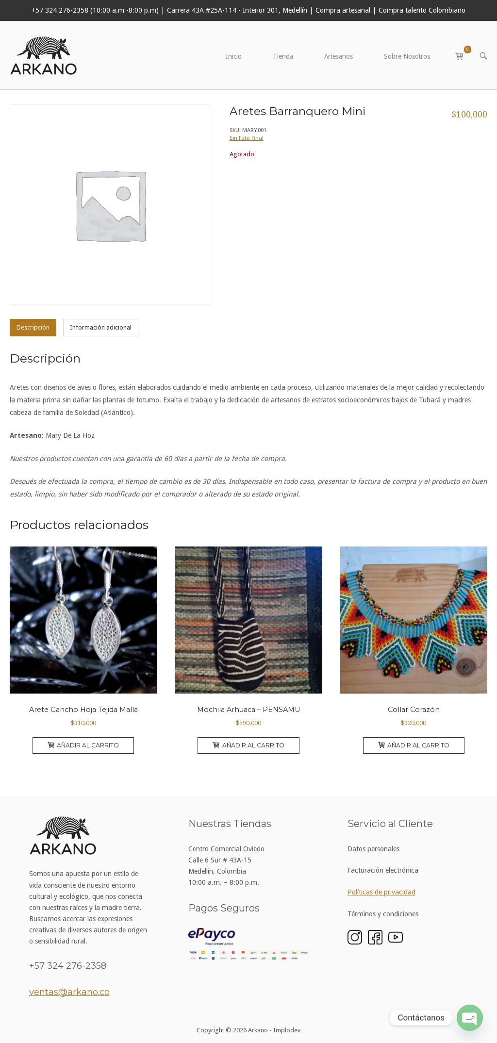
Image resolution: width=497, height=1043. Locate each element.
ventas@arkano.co (69, 992)
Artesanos (338, 56)
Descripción (33, 327)
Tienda (283, 56)
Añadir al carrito (83, 745)
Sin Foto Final (247, 137)
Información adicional (101, 327)
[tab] (33, 327)
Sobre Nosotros (407, 56)
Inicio (234, 56)
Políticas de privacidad (381, 892)
